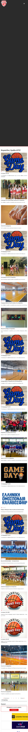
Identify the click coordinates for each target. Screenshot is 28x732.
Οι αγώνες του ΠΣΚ (5, 612)
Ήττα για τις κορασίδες (6, 666)
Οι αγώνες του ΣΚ (5, 173)
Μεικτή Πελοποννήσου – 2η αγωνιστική (10, 561)
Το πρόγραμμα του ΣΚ (5, 251)
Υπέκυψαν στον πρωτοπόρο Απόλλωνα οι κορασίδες (12, 200)
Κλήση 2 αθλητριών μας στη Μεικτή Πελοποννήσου (12, 509)
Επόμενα (23, 698)
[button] (24, 3)
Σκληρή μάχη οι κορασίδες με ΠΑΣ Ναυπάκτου (11, 381)
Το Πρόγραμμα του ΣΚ (5, 355)
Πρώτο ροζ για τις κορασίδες (7, 458)
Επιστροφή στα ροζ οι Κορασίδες (8, 277)
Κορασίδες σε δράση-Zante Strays (8, 432)
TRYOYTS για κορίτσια (6, 226)
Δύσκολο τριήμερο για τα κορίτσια (8, 586)
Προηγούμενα (6, 698)
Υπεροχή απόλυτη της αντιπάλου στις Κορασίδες (12, 303)
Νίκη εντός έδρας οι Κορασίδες (8, 328)
